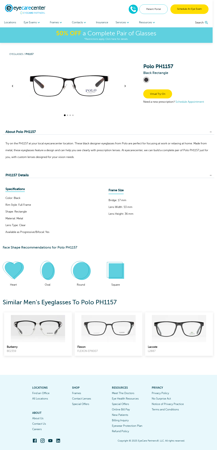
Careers (37, 429)
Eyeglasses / (17, 54)
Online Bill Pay (121, 409)
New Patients (120, 415)
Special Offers (80, 404)
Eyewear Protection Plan (127, 425)
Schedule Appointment (189, 101)
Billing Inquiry (120, 420)
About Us (37, 418)
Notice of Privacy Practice (168, 404)
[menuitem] (32, 22)
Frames (76, 393)
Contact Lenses (81, 398)
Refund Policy (120, 431)
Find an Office (41, 393)
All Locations (40, 398)
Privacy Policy (160, 393)
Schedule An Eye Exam (194, 9)
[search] (206, 23)
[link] (38, 334)
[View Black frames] (146, 80)
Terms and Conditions (165, 409)
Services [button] (126, 23)
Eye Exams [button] (32, 23)
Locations (10, 22)
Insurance (104, 22)
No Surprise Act (161, 398)
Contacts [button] (80, 23)
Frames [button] (57, 23)
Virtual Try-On (157, 94)
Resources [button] (150, 23)
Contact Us (39, 423)
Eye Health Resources (125, 398)
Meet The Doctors (123, 393)
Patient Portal (158, 9)
